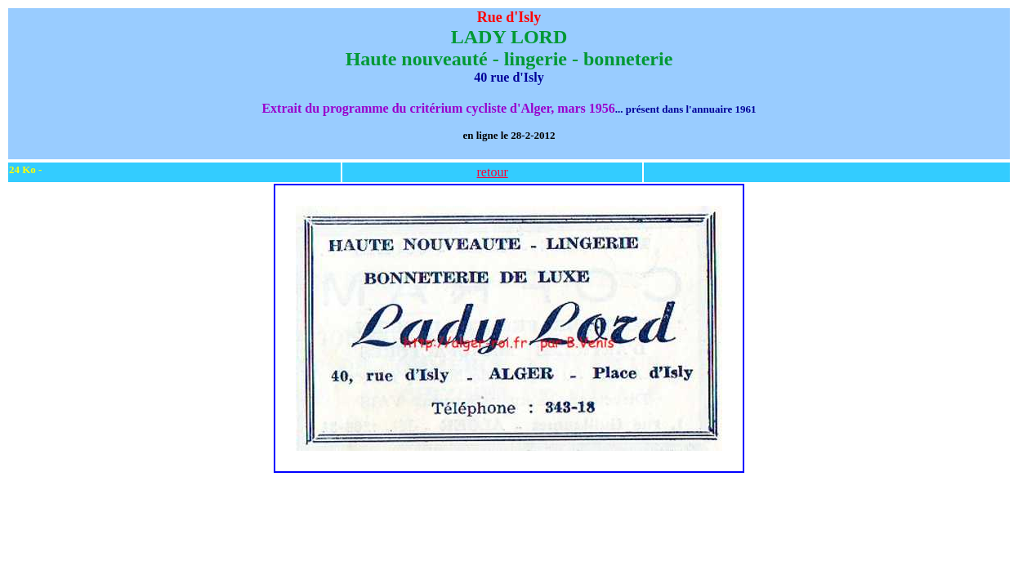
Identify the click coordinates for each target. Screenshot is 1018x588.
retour (492, 172)
